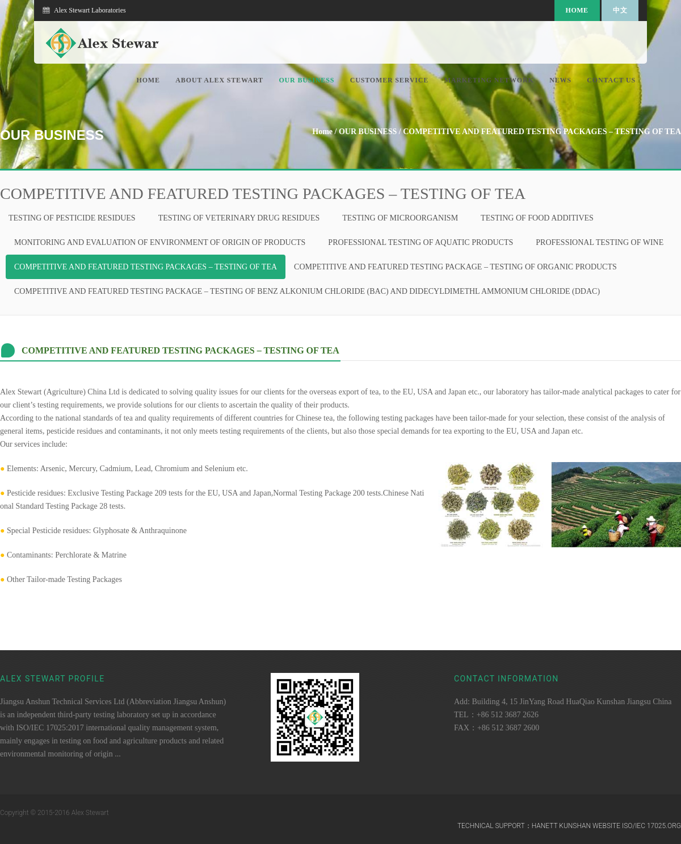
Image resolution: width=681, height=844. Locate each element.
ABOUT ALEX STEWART (219, 80)
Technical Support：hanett (507, 826)
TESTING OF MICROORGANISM (400, 218)
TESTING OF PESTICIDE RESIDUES (72, 218)
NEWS (560, 80)
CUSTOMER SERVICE (389, 80)
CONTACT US (611, 80)
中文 (620, 10)
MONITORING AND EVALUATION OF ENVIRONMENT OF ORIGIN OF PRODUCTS (159, 242)
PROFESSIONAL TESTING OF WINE (599, 242)
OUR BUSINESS (306, 80)
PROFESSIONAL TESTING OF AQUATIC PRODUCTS (420, 242)
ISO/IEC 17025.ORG (651, 826)
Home (577, 10)
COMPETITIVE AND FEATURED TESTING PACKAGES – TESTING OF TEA (542, 131)
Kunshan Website (589, 826)
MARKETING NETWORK (489, 80)
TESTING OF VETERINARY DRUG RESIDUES (239, 218)
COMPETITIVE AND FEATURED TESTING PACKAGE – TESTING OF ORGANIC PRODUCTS (455, 267)
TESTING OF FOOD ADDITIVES (537, 218)
